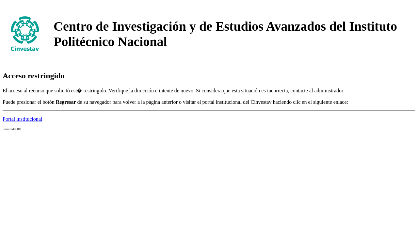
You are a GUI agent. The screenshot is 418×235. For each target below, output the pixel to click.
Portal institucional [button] (22, 119)
